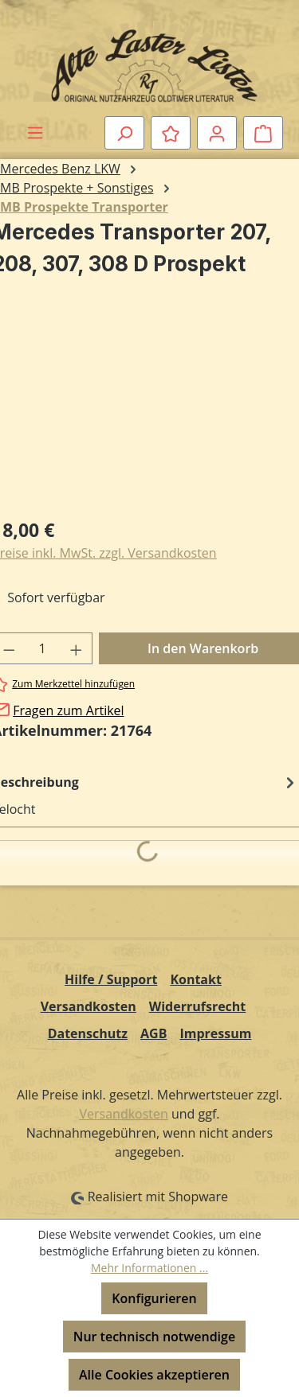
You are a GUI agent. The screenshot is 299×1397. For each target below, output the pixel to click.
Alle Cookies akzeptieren (154, 1374)
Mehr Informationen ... (149, 1267)
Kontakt (196, 979)
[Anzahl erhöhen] (76, 648)
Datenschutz (88, 1033)
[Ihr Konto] (217, 133)
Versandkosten (88, 1006)
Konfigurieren (154, 1298)
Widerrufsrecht (197, 1006)
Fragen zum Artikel (68, 710)
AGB (153, 1033)
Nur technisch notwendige (154, 1336)
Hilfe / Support (111, 979)
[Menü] (35, 132)
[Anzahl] (43, 648)
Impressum (215, 1033)
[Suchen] (124, 133)
